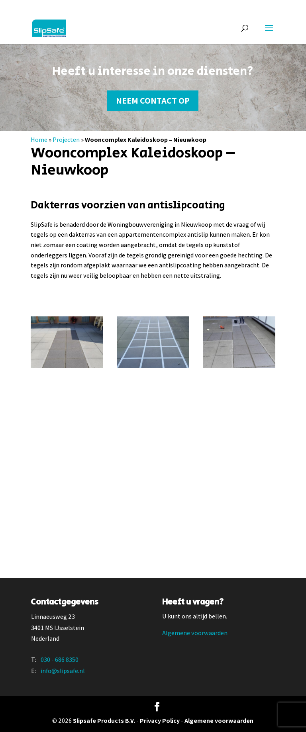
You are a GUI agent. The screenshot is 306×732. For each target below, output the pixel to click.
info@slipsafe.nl (63, 671)
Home (39, 139)
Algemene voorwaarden (195, 633)
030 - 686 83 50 (52, 6)
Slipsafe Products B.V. (104, 720)
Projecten (66, 139)
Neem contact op (153, 100)
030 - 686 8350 (59, 659)
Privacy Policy (160, 720)
